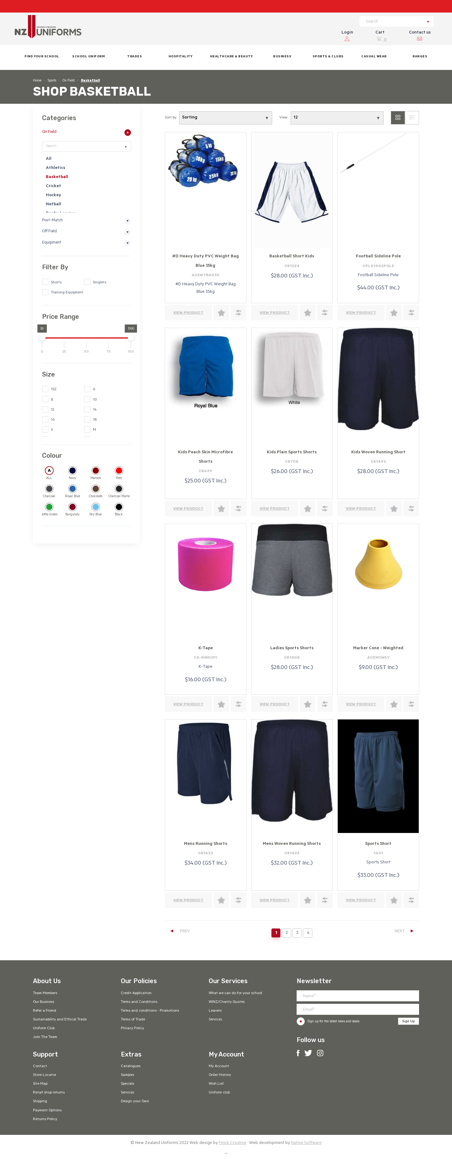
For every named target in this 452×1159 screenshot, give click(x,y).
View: (283, 118)
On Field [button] (49, 132)
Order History (220, 1075)
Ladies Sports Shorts (292, 648)
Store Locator (44, 1075)
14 (95, 410)
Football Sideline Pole (378, 256)
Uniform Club (44, 1028)
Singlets (99, 283)
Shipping (40, 1101)
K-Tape (205, 648)
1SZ (53, 389)
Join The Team (45, 1037)
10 (95, 400)
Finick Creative (232, 1143)
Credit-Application (136, 993)
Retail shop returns (49, 1093)
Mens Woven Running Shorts (292, 844)
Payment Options (47, 1111)
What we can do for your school (235, 993)
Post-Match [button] (52, 221)
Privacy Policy (132, 1028)
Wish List (216, 1084)
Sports (52, 81)
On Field (68, 81)
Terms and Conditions (139, 1002)
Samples (127, 1075)
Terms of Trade (133, 1020)
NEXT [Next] (405, 931)
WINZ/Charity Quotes (227, 1002)
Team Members (45, 993)
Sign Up (408, 1022)
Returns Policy (45, 1119)
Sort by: (171, 118)
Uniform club (219, 1093)
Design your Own (135, 1101)
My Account (219, 1066)
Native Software (306, 1143)
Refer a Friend (44, 1011)
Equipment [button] (51, 243)
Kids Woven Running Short (378, 452)
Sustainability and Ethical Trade (60, 1020)
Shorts (56, 283)
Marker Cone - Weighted (378, 648)
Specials (127, 1084)
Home (37, 81)
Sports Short (378, 844)
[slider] (42, 337)
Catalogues (130, 1066)
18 (95, 420)
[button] (88, 57)
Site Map (40, 1084)
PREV (179, 931)
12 (52, 410)
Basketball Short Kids (291, 256)
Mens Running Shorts (205, 844)
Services (215, 1020)
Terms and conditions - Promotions (150, 1011)
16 (53, 420)
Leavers (215, 1011)
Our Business (43, 1002)
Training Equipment (67, 293)
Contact (40, 1066)
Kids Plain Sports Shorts (292, 452)
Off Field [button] (49, 232)
